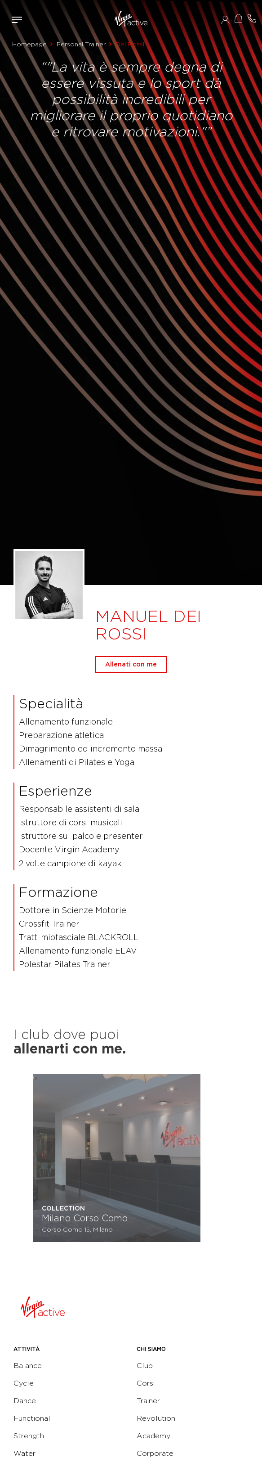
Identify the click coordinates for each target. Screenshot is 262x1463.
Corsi (146, 1383)
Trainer (148, 1400)
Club (145, 1365)
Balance (27, 1365)
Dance (24, 1400)
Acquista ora (238, 18)
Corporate (155, 1453)
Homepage (29, 44)
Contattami (252, 18)
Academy (153, 1435)
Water (24, 1453)
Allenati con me (131, 664)
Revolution (156, 1418)
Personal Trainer (81, 44)
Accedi (225, 20)
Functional (31, 1418)
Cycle (23, 1383)
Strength (28, 1435)
